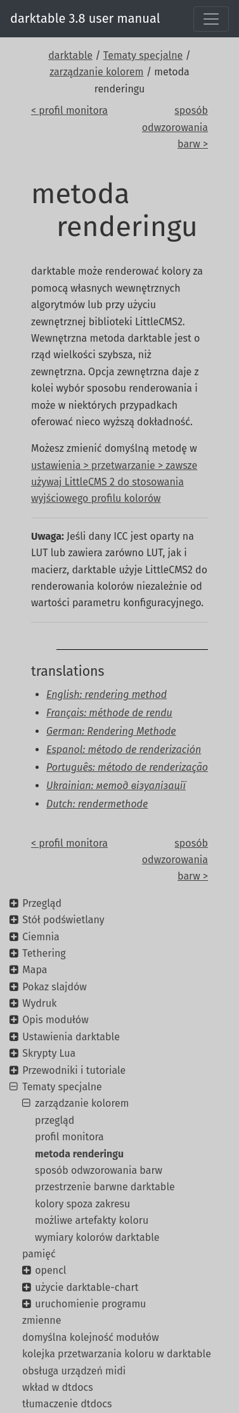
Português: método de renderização (127, 767)
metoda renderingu (79, 1154)
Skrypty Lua (48, 1053)
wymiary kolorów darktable (97, 1237)
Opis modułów (55, 1020)
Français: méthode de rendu (109, 713)
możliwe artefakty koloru (91, 1220)
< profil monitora (69, 110)
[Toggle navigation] (211, 19)
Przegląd (41, 903)
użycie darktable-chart (86, 1287)
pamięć (39, 1254)
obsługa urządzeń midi (74, 1371)
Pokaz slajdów (54, 987)
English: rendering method (106, 694)
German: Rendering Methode (111, 731)
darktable (70, 55)
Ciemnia (41, 937)
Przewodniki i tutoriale (74, 1070)
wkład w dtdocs (57, 1387)
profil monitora (69, 1137)
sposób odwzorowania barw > (175, 127)
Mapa (34, 970)
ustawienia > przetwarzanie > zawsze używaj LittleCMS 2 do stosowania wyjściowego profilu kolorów (114, 482)
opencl (50, 1270)
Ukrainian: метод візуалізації (116, 786)
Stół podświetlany (63, 920)
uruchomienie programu (90, 1304)
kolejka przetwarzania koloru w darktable (116, 1354)
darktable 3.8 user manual (85, 18)
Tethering (43, 953)
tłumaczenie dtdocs (67, 1404)
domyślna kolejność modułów (90, 1337)
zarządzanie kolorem (96, 72)
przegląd (54, 1120)
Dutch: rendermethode (97, 804)
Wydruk (39, 1003)
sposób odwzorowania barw (98, 1170)
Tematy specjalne (143, 55)
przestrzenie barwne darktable (105, 1187)
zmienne (41, 1320)
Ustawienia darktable (71, 1037)
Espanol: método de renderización (123, 750)
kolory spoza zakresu (82, 1204)
